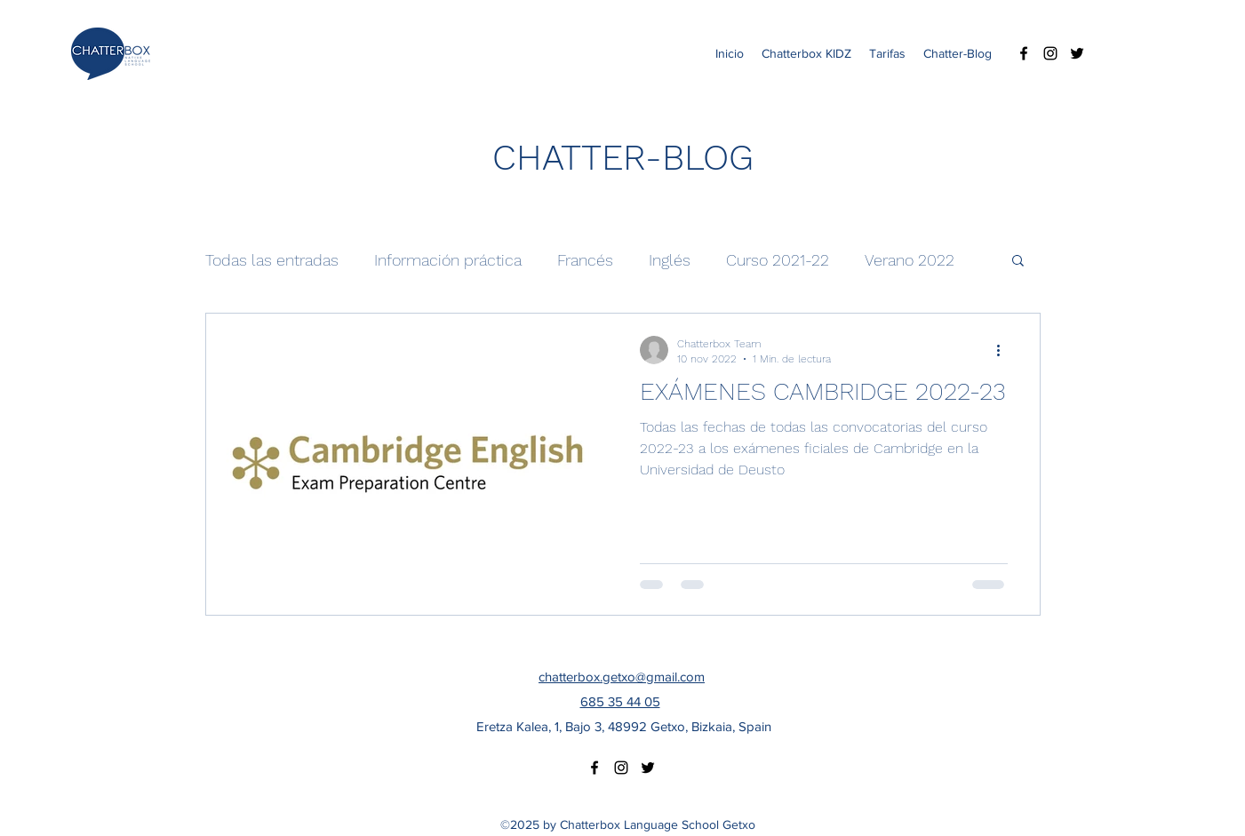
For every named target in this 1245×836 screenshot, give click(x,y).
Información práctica (448, 260)
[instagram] (1050, 53)
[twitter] (1077, 53)
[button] (1018, 261)
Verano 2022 (909, 260)
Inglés (669, 260)
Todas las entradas (272, 260)
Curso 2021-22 (777, 260)
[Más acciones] (1005, 350)
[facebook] (1024, 53)
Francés (585, 260)
